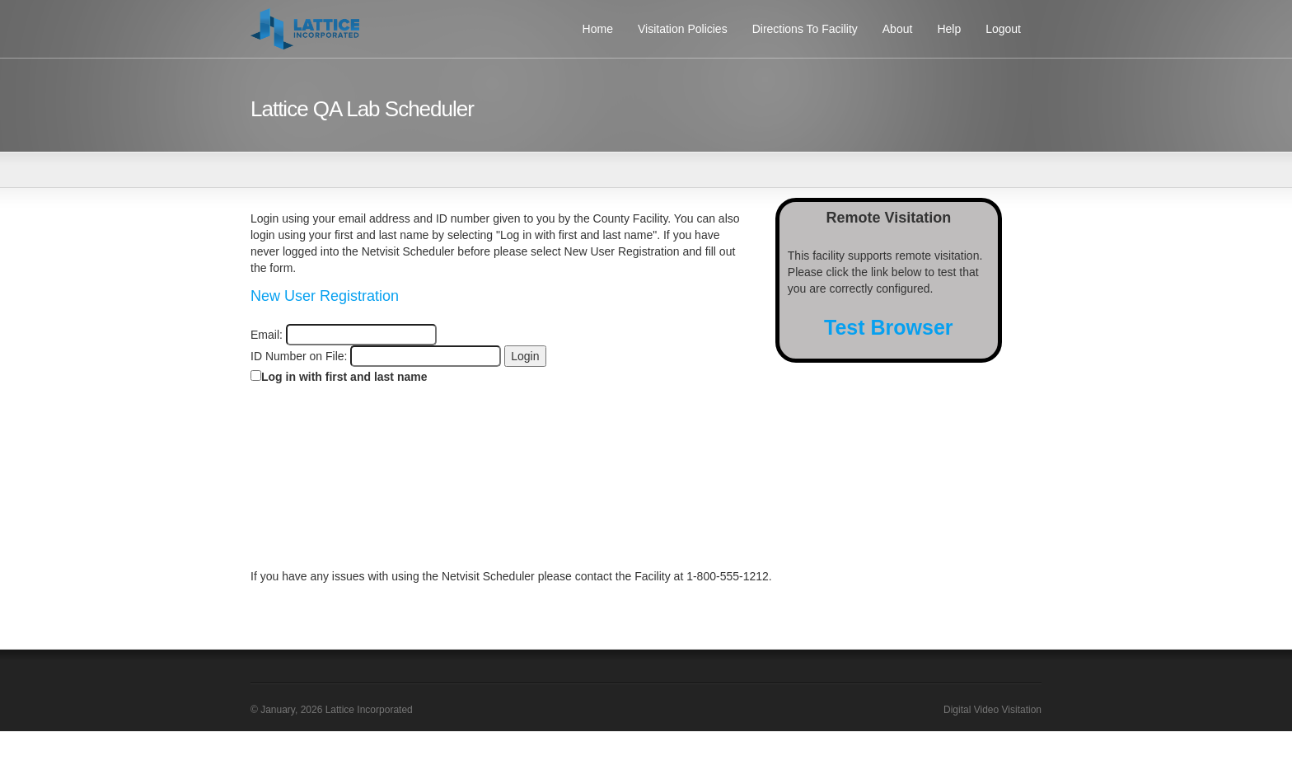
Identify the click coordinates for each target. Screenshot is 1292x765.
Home (598, 28)
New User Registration (324, 296)
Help (949, 28)
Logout (1003, 28)
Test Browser (888, 327)
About (897, 28)
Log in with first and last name (344, 376)
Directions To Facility (805, 28)
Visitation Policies (683, 28)
